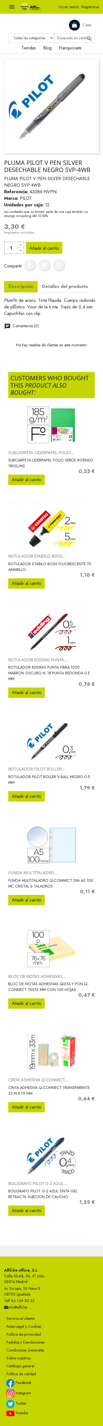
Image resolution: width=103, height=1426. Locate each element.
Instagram (18, 1393)
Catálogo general (20, 1366)
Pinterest (58, 265)
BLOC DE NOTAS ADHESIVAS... (37, 976)
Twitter (16, 1404)
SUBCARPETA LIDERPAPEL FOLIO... (41, 452)
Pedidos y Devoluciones (25, 1342)
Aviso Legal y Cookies (23, 1326)
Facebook (18, 1383)
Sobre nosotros (18, 1358)
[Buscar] (74, 38)
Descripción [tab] (21, 286)
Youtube (17, 1413)
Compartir (29, 265)
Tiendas (28, 48)
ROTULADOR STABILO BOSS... (36, 556)
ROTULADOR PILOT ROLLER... (36, 769)
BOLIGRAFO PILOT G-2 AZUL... (37, 1183)
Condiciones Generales (25, 1350)
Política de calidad (21, 1374)
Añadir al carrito (44, 248)
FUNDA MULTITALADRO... (32, 872)
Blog (47, 48)
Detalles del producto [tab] (65, 286)
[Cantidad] (11, 248)
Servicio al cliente (20, 1318)
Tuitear (44, 265)
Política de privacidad (23, 1334)
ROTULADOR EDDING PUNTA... (37, 659)
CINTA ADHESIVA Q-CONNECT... (38, 1079)
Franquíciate (70, 48)
